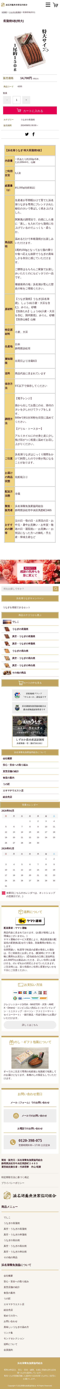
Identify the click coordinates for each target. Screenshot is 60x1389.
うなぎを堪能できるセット (16, 607)
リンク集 (8, 1333)
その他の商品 (19, 672)
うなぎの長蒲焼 (15, 12)
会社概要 (7, 758)
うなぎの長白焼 (20, 651)
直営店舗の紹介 (11, 771)
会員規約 (8, 1350)
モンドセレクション (14, 1338)
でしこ (15, 622)
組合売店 (7, 797)
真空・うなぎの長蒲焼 (23, 636)
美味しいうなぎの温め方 (16, 1327)
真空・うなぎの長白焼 (23, 658)
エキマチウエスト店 (13, 790)
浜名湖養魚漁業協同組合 (30, 1363)
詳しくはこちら (30, 1025)
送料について (10, 1344)
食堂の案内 (8, 778)
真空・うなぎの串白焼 (23, 665)
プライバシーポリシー (12, 1183)
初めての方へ (10, 1315)
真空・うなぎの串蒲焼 (23, 643)
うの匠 (6, 784)
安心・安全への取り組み (15, 765)
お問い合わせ (10, 1321)
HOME (4, 12)
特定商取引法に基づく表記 (15, 1177)
